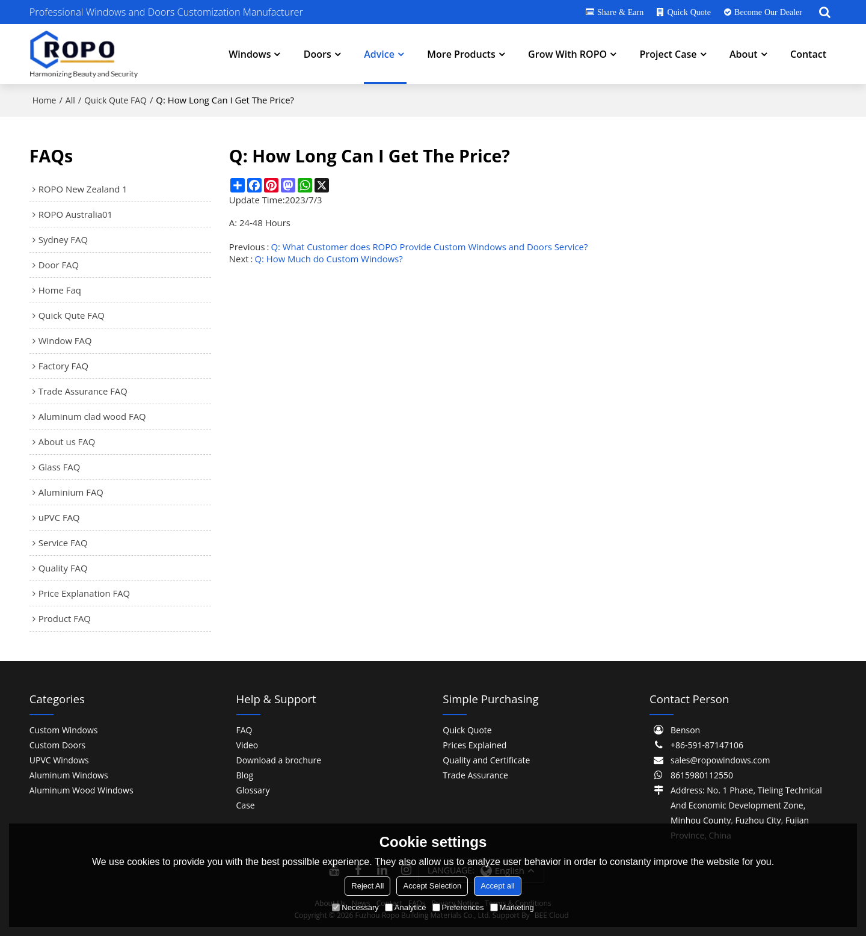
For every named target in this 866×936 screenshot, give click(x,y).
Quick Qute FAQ (115, 100)
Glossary (253, 790)
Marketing (512, 907)
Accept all (497, 885)
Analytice (405, 907)
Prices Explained (474, 745)
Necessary (355, 907)
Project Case (667, 54)
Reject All (367, 885)
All (70, 100)
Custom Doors (57, 745)
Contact (808, 54)
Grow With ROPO (567, 54)
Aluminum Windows (68, 775)
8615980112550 (702, 775)
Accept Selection (432, 885)
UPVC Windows (59, 760)
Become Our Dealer (768, 12)
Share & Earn (620, 12)
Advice (379, 54)
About (743, 54)
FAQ (244, 730)
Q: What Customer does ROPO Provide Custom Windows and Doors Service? (429, 247)
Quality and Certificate (486, 760)
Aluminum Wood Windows (81, 790)
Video (247, 745)
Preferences (458, 907)
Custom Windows (63, 730)
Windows (250, 54)
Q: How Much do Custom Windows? (328, 259)
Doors (317, 54)
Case (245, 805)
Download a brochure (279, 760)
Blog (245, 775)
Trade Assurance (475, 775)
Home (44, 100)
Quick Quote (688, 12)
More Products (461, 54)
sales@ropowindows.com (720, 760)
